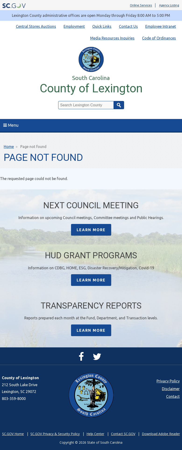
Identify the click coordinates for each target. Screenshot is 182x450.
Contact (173, 396)
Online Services (141, 5)
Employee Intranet (160, 26)
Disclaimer (171, 389)
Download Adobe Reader (161, 434)
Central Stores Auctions (36, 26)
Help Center (95, 434)
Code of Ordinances (159, 38)
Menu (10, 125)
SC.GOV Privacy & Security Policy (55, 434)
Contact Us (128, 26)
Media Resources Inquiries (112, 38)
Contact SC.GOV (123, 434)
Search (119, 105)
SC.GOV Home (13, 434)
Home (9, 146)
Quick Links (101, 26)
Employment (74, 26)
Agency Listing (169, 5)
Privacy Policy (168, 381)
